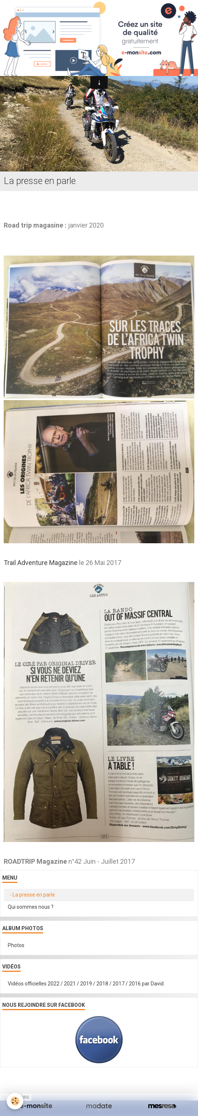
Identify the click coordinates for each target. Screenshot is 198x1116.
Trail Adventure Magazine (41, 562)
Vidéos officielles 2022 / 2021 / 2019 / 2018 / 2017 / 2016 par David (86, 984)
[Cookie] (15, 1101)
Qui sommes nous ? (31, 907)
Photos (16, 945)
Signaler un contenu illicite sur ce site (100, 1086)
